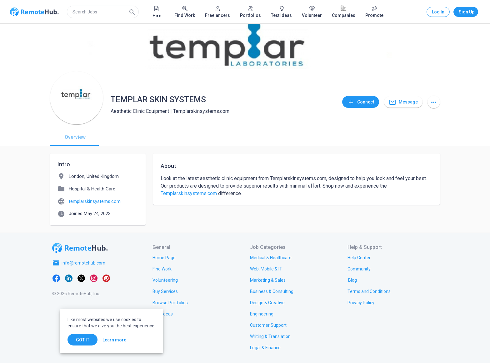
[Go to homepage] (80, 248)
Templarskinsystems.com (189, 193)
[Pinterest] (106, 278)
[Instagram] (94, 278)
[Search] (132, 12)
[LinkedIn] (68, 278)
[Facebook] (56, 278)
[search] (103, 11)
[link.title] (164, 257)
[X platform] (81, 278)
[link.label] (359, 257)
